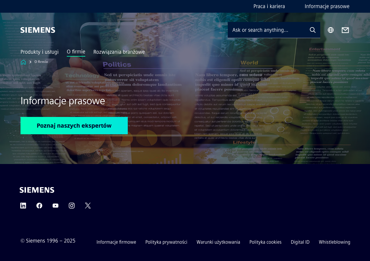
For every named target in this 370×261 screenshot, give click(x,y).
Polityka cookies (265, 242)
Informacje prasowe (327, 6)
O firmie (76, 52)
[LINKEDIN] (23, 207)
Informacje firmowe (116, 242)
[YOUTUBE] (55, 207)
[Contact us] (345, 30)
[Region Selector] (330, 30)
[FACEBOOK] (39, 207)
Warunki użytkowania (218, 242)
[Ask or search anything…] (266, 30)
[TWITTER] (87, 207)
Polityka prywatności (166, 242)
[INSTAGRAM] (71, 207)
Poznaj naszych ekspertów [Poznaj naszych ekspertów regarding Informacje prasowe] (74, 125)
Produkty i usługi (40, 52)
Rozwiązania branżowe (119, 52)
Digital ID (300, 242)
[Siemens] (38, 30)
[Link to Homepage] (23, 62)
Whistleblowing (334, 242)
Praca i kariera (269, 6)
